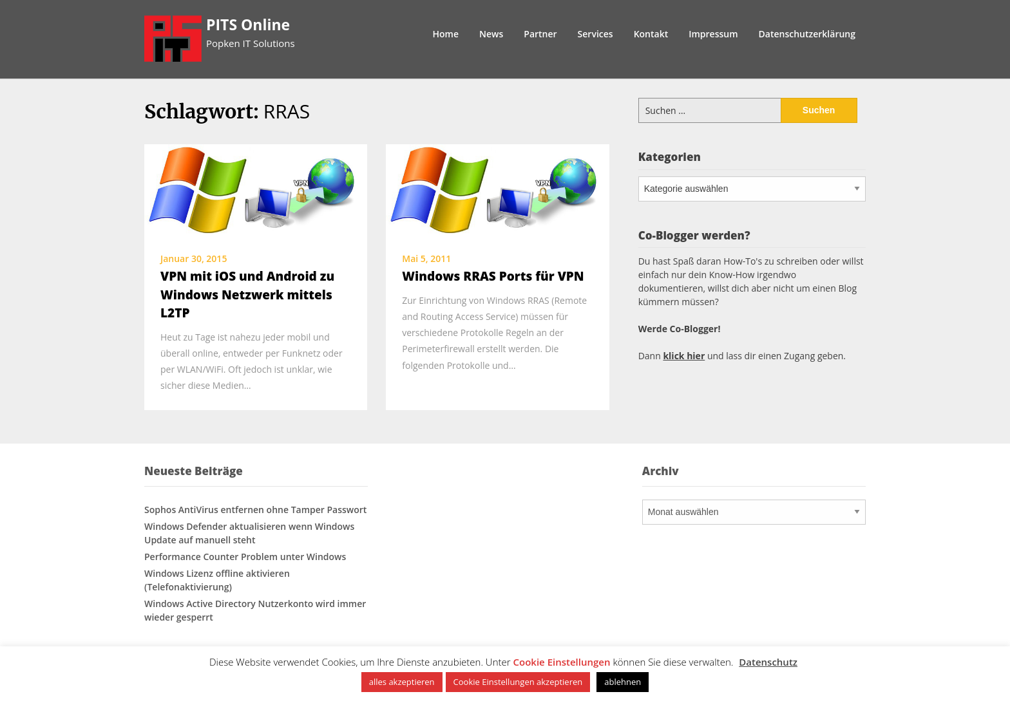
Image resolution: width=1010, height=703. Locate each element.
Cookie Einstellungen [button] (562, 661)
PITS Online (248, 24)
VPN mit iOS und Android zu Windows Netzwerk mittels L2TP (247, 294)
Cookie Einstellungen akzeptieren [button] (518, 682)
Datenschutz (768, 661)
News (491, 34)
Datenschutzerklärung (807, 34)
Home (446, 34)
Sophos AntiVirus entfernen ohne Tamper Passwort (255, 509)
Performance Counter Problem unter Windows (245, 556)
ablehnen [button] (622, 682)
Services (595, 34)
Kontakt (651, 34)
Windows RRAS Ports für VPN (493, 276)
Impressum (713, 34)
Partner (540, 34)
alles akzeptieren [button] (402, 682)
